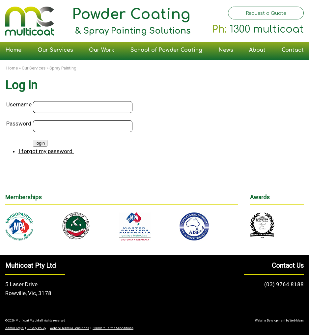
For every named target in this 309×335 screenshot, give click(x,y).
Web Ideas (297, 320)
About (257, 50)
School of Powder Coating (166, 50)
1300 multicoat (267, 29)
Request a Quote (266, 13)
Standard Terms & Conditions (113, 328)
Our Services (55, 50)
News (225, 50)
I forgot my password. (46, 151)
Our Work (101, 50)
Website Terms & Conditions (69, 328)
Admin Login (14, 328)
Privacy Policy (36, 328)
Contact (293, 50)
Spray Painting (62, 68)
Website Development (270, 320)
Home (13, 50)
